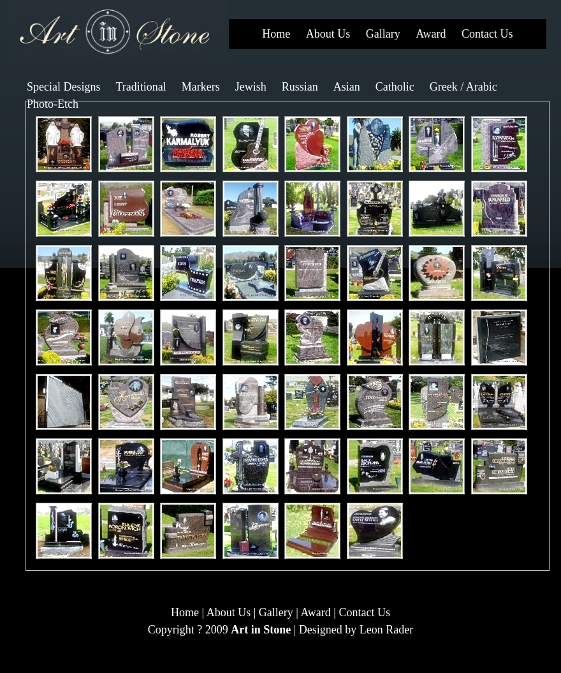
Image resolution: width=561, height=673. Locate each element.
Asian (346, 86)
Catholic (394, 86)
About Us (328, 33)
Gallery (276, 612)
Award (431, 33)
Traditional (140, 86)
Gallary (383, 33)
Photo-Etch (52, 104)
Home (276, 33)
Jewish (250, 86)
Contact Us (487, 33)
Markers (201, 86)
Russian (300, 86)
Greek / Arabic (463, 86)
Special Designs (63, 86)
